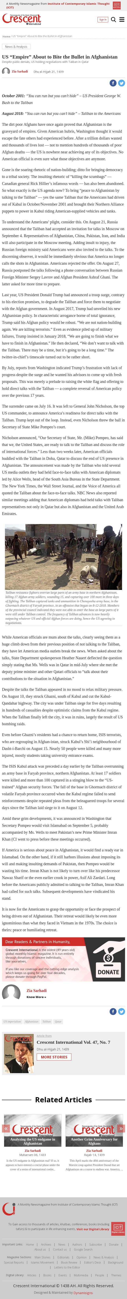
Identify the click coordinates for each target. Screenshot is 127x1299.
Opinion (82, 1257)
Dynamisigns (83, 1293)
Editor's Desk (92, 1262)
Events (63, 1275)
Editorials (63, 1257)
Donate (114, 1244)
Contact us (60, 1249)
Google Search (83, 1249)
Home (30, 1244)
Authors (77, 1244)
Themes (116, 1275)
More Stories (54, 1057)
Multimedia (81, 1275)
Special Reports (14, 1262)
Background (115, 1262)
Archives (46, 1244)
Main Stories (42, 1257)
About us (40, 1249)
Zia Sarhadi (33, 1151)
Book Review (69, 1262)
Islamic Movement (42, 1262)
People (99, 1275)
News (61, 1244)
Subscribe (95, 1244)
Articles (31, 1275)
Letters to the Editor (67, 1267)
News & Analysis (104, 1257)
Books (47, 1275)
